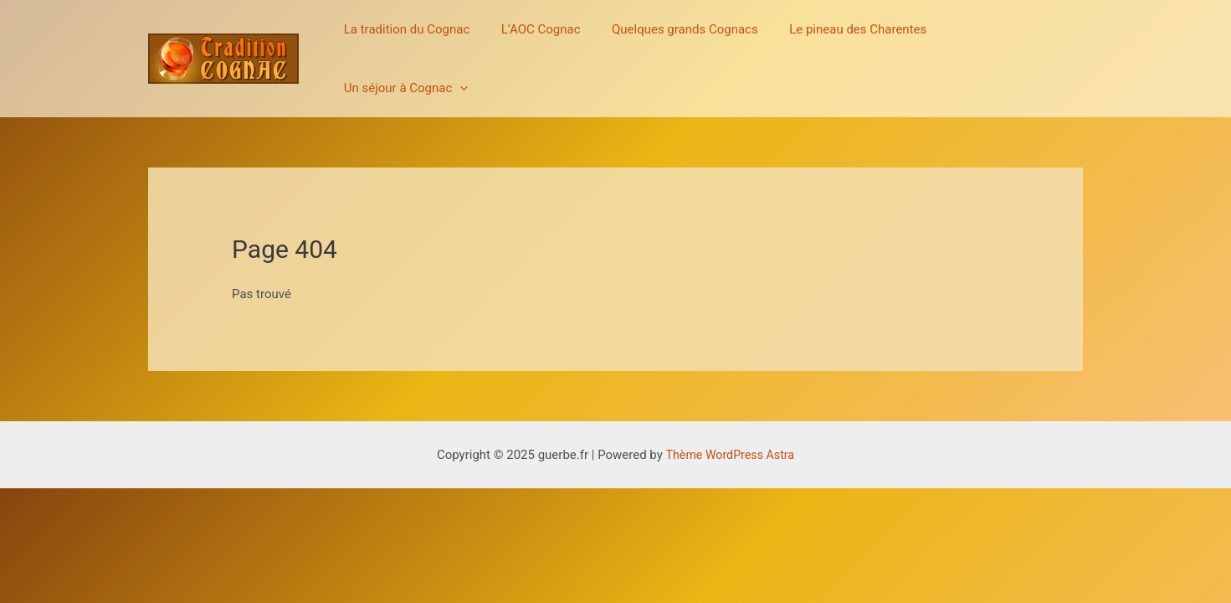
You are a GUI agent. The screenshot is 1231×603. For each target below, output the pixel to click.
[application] (1062, 37)
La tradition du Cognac (419, 37)
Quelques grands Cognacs (686, 37)
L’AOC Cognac (547, 37)
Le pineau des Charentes (852, 37)
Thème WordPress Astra (730, 412)
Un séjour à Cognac (1008, 37)
